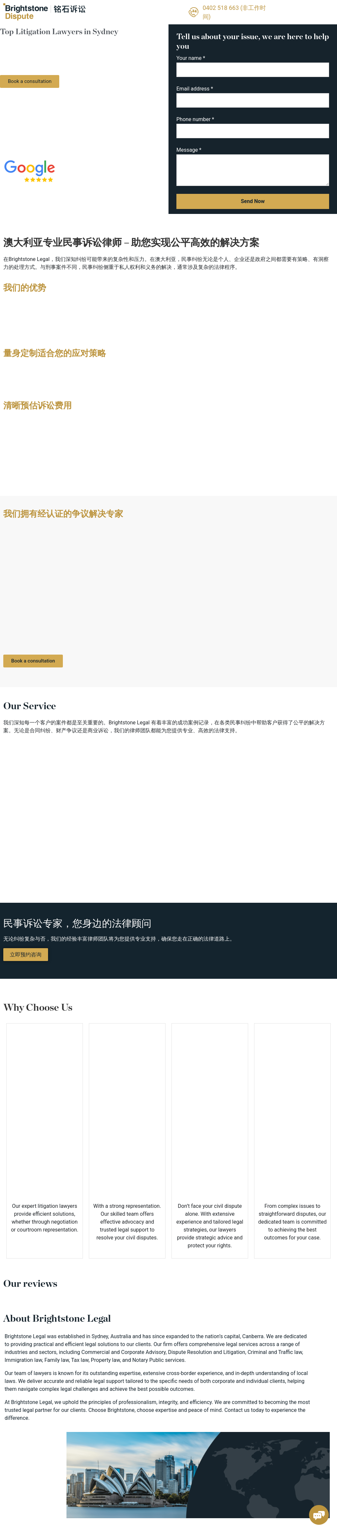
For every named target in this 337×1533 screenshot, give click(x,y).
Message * (252, 168)
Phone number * (252, 129)
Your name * (252, 68)
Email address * (252, 99)
